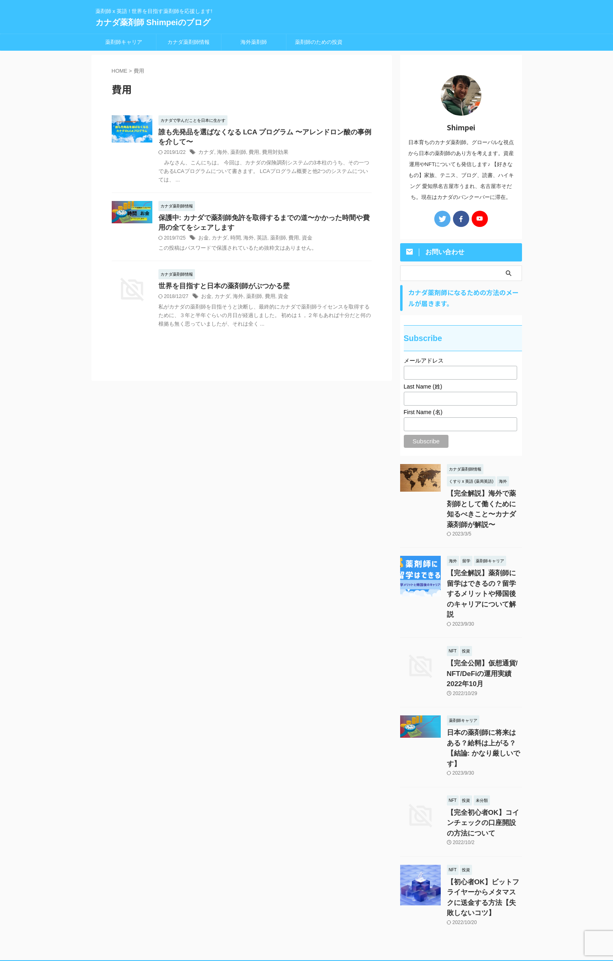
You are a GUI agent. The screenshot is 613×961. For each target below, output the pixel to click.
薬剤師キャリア (123, 42)
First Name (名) (423, 412)
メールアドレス (424, 360)
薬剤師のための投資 (318, 42)
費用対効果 (270, 154)
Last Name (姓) (423, 386)
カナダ (205, 154)
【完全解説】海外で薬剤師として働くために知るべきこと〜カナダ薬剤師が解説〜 (484, 502)
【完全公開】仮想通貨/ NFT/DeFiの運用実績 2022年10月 (484, 642)
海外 (220, 154)
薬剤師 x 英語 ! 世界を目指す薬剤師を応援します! (306, 923)
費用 (250, 154)
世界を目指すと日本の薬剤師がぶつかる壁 (220, 289)
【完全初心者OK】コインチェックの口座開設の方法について (484, 774)
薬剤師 (235, 154)
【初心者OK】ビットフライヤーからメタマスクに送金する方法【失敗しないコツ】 (484, 839)
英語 (258, 241)
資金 (300, 241)
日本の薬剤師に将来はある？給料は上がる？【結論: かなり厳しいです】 (484, 708)
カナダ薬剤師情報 (188, 42)
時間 (233, 241)
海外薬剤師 (253, 42)
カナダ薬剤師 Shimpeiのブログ (152, 22)
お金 (203, 241)
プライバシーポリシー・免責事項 (306, 908)
